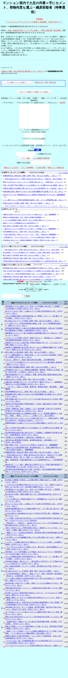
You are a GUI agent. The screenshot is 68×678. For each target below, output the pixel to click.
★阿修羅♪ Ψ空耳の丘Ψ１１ (50, 22)
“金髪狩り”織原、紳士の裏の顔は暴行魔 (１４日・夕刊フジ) (22, 71)
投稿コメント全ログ (11, 172)
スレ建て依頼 (41, 172)
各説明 (62, 102)
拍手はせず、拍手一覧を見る (45, 82)
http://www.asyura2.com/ (34, 286)
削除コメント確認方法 (56, 172)
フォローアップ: (7, 67)
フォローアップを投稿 (29, 22)
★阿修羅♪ (39, 19)
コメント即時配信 (27, 172)
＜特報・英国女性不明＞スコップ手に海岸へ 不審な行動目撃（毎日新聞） (34, 30)
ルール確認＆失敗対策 (41, 163)
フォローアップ (13, 22)
